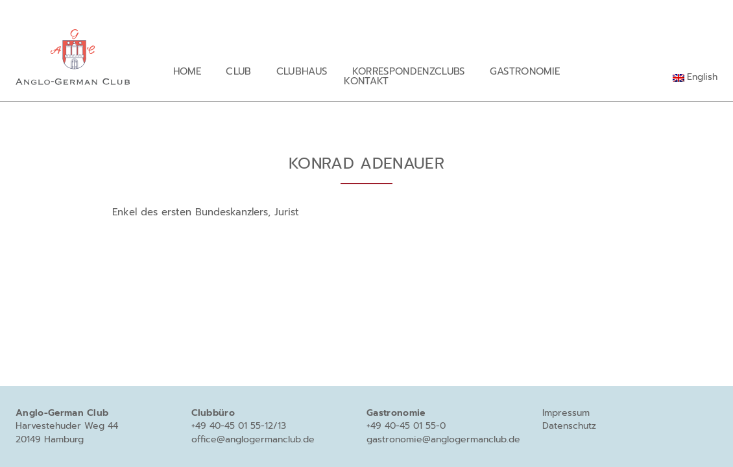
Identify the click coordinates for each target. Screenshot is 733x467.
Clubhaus (302, 71)
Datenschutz (569, 426)
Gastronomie (525, 71)
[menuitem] (695, 77)
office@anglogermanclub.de (253, 439)
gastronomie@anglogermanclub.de (443, 439)
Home (187, 71)
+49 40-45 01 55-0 (406, 426)
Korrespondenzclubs (408, 71)
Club (238, 71)
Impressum (566, 413)
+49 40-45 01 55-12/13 (238, 426)
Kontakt (366, 80)
